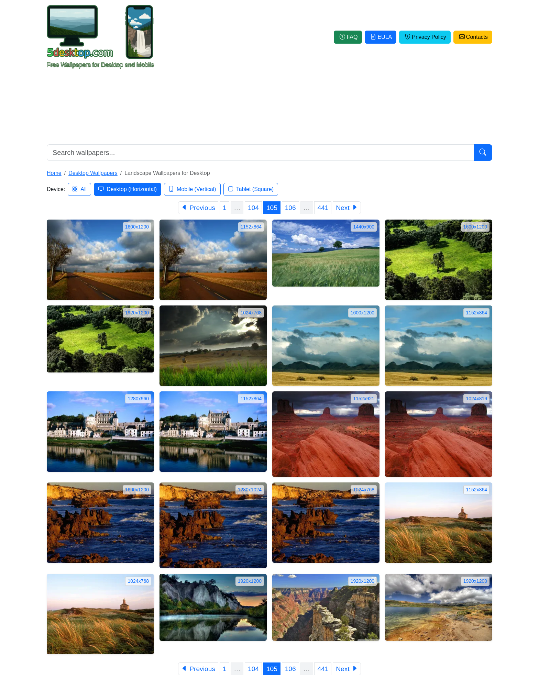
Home (54, 173)
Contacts (473, 37)
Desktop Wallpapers (93, 173)
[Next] (347, 207)
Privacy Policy (425, 37)
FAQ (348, 37)
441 (322, 207)
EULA (380, 37)
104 (253, 207)
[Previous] (198, 207)
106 (290, 207)
